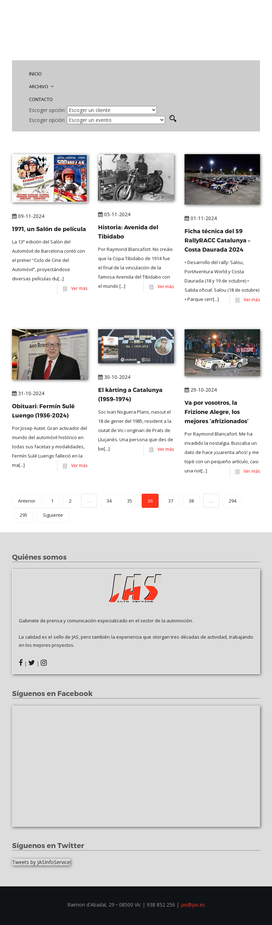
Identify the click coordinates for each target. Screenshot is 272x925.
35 (129, 501)
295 (23, 515)
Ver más (78, 289)
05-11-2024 (114, 214)
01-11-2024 (201, 218)
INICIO (35, 74)
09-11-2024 (28, 216)
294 (232, 501)
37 (170, 501)
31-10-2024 (28, 393)
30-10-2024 (114, 377)
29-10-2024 (201, 389)
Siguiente (53, 515)
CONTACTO (41, 99)
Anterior (26, 501)
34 (109, 501)
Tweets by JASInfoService (41, 862)
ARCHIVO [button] (41, 86)
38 (191, 501)
